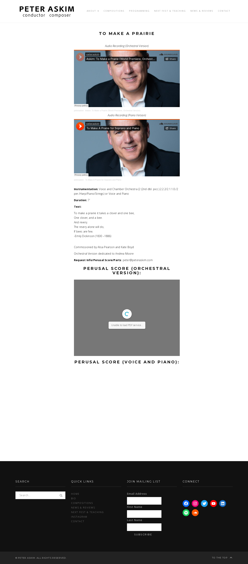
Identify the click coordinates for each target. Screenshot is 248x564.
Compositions (114, 10)
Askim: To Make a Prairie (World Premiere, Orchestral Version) (112, 111)
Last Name (134, 520)
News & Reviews (201, 10)
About (93, 10)
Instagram (79, 516)
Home (75, 493)
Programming (139, 10)
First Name (134, 507)
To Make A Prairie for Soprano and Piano (103, 180)
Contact (224, 10)
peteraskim (79, 111)
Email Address (137, 493)
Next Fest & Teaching (170, 10)
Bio (73, 498)
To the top (222, 557)
